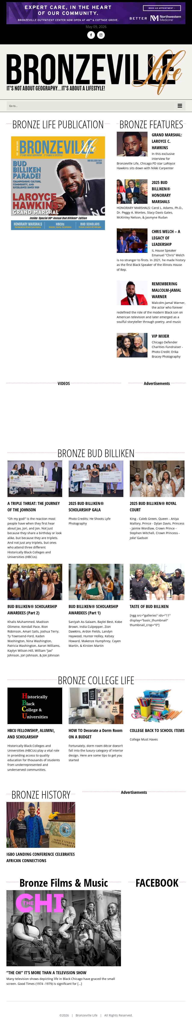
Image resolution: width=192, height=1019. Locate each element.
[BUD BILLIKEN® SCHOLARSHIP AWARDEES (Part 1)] (96, 582)
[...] (79, 984)
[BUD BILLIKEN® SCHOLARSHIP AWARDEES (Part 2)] (34, 582)
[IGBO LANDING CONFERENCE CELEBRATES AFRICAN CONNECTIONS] (40, 825)
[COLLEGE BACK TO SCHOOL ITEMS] (157, 706)
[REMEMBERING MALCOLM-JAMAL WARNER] (132, 293)
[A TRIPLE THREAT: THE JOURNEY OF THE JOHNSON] (34, 479)
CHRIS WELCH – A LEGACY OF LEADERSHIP (166, 238)
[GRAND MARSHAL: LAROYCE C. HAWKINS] (132, 144)
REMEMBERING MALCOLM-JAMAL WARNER (166, 290)
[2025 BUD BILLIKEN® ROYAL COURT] (157, 479)
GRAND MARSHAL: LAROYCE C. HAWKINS (167, 141)
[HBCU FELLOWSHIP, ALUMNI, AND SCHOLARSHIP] (34, 706)
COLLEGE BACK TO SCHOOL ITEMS (157, 730)
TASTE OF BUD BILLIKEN (149, 606)
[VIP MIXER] (132, 345)
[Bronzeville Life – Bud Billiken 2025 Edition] (58, 183)
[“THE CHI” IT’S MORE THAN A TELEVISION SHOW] (63, 928)
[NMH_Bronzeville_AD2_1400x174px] (96, 4)
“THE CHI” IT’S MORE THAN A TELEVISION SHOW (46, 972)
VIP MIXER (160, 336)
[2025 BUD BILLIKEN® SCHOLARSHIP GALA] (96, 479)
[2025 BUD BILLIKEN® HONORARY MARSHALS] (132, 191)
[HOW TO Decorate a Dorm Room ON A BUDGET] (96, 706)
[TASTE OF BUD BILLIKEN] (157, 582)
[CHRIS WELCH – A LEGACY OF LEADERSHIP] (132, 240)
